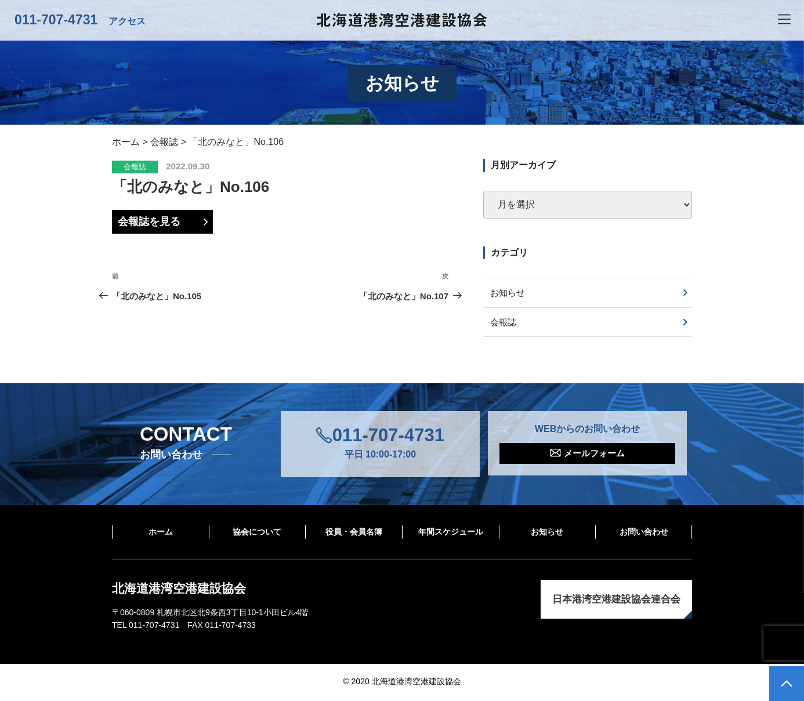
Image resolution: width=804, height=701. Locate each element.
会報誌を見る (149, 221)
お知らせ (509, 293)
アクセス (127, 21)
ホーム (161, 533)
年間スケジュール (450, 533)
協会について (257, 533)
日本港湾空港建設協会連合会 (616, 600)
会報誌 (135, 166)
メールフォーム (594, 455)
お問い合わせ (644, 533)
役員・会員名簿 (353, 533)
